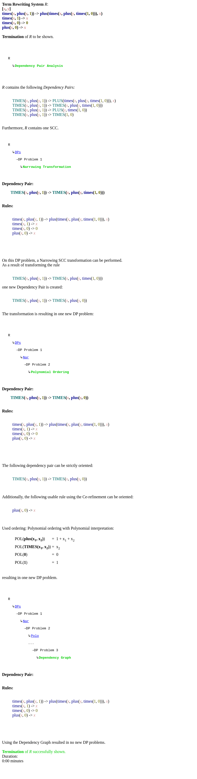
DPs (18, 154)
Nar (26, 363)
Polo (35, 647)
